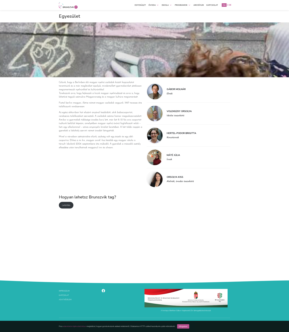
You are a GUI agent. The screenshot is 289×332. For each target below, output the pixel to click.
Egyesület (140, 5)
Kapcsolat (212, 5)
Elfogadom (183, 326)
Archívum (198, 5)
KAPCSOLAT (64, 295)
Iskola (165, 5)
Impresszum (64, 291)
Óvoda (152, 5)
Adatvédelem (65, 299)
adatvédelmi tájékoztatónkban (74, 326)
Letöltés (66, 205)
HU (224, 5)
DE (230, 5)
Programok (181, 5)
